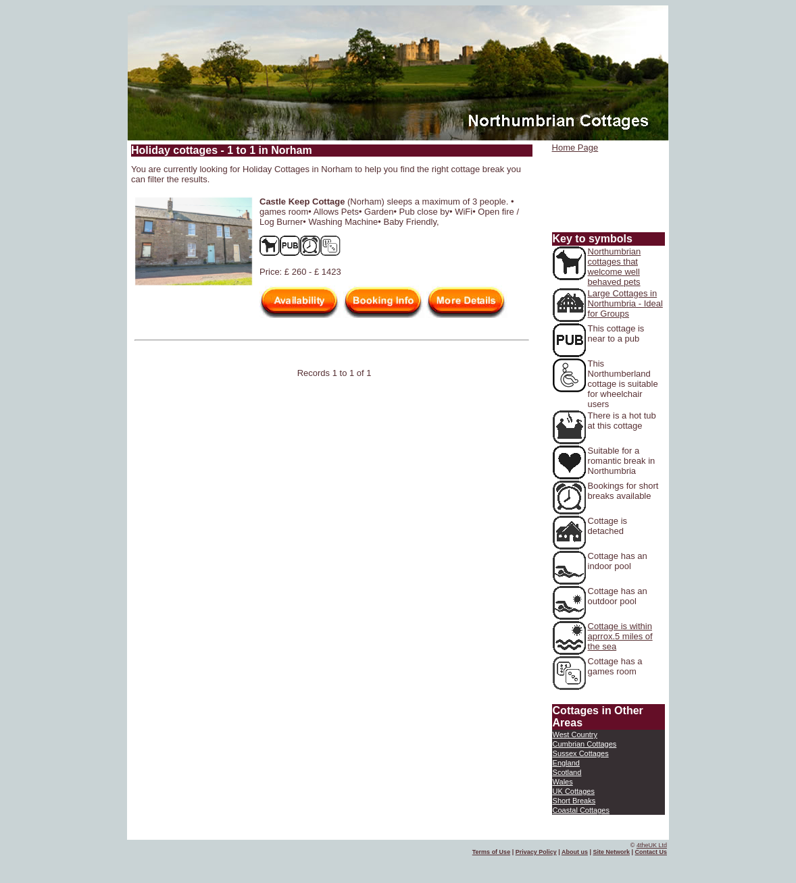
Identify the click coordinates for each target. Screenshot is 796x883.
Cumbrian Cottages (585, 744)
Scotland (567, 772)
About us (575, 852)
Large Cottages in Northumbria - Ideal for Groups (625, 303)
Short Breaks (574, 801)
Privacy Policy (536, 852)
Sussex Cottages (581, 753)
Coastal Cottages (581, 810)
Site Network (611, 852)
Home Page (575, 147)
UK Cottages (574, 791)
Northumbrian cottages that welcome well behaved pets (614, 266)
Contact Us (651, 852)
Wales (563, 782)
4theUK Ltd (652, 845)
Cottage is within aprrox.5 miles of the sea (620, 636)
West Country (575, 734)
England (566, 763)
